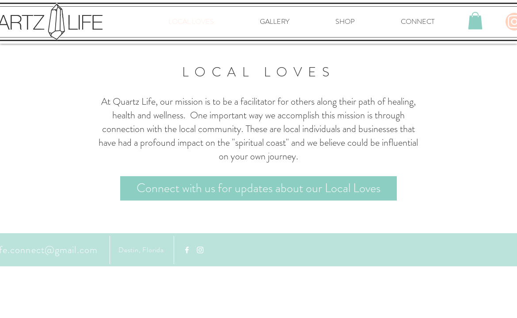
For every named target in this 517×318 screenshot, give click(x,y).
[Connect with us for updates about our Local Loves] (258, 188)
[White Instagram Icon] (200, 250)
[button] (475, 20)
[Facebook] (186, 250)
